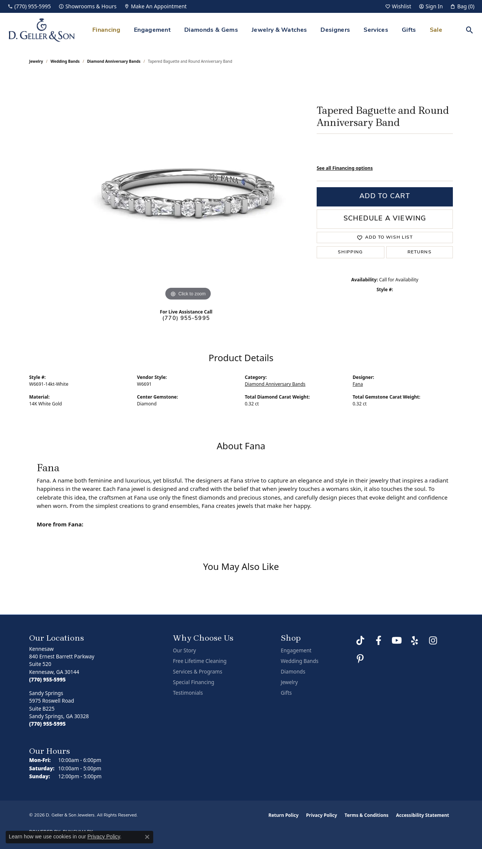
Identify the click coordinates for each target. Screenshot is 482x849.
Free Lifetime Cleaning (200, 661)
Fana (358, 384)
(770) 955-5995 (186, 318)
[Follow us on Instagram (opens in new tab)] (432, 640)
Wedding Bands (65, 61)
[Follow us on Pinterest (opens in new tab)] (360, 658)
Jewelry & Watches (279, 30)
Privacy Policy (321, 815)
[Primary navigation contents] (267, 30)
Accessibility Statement (422, 815)
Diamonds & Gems (211, 30)
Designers (335, 30)
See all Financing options (345, 168)
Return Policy (284, 815)
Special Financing (193, 682)
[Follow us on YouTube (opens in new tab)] (396, 640)
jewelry (36, 61)
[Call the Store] (47, 679)
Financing (106, 30)
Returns (419, 252)
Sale (436, 30)
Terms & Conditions (367, 815)
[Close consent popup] (147, 837)
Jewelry (289, 682)
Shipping (350, 252)
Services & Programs (197, 671)
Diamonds (293, 671)
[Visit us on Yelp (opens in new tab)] (414, 640)
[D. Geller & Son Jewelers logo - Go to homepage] (41, 30)
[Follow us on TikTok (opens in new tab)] (360, 640)
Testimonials (188, 692)
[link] (29, 6)
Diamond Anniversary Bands (113, 61)
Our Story (184, 650)
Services (376, 30)
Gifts (409, 30)
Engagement (152, 30)
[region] (188, 189)
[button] (398, 6)
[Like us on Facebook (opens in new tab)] (378, 640)
